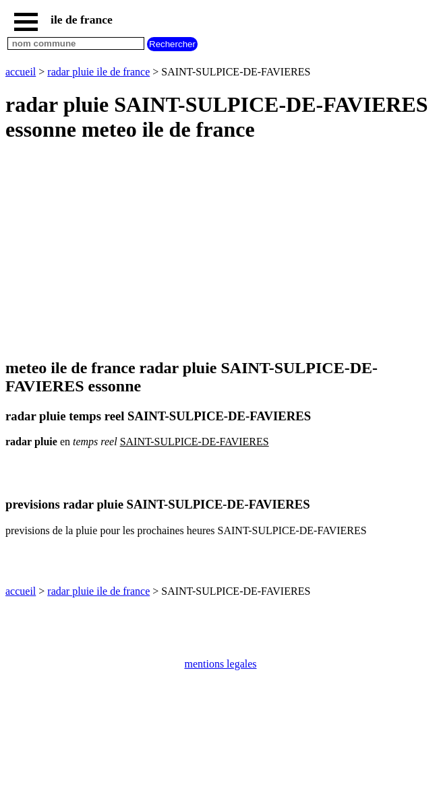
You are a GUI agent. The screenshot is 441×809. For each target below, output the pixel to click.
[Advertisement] (220, 251)
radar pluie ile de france (98, 71)
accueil (20, 71)
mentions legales (220, 664)
